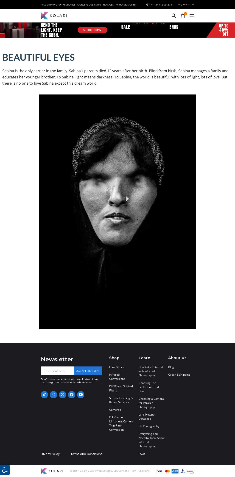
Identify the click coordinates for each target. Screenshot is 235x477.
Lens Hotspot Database (147, 417)
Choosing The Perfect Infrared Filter (149, 387)
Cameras (115, 410)
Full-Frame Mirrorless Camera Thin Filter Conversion (121, 423)
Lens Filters (116, 367)
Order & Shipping (179, 375)
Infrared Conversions (117, 377)
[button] (192, 16)
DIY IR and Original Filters (121, 388)
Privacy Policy (50, 454)
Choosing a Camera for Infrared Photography (151, 403)
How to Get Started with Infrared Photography (151, 371)
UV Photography (149, 426)
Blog (171, 367)
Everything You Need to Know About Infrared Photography (152, 440)
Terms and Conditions (86, 454)
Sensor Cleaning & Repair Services (121, 400)
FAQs (142, 454)
